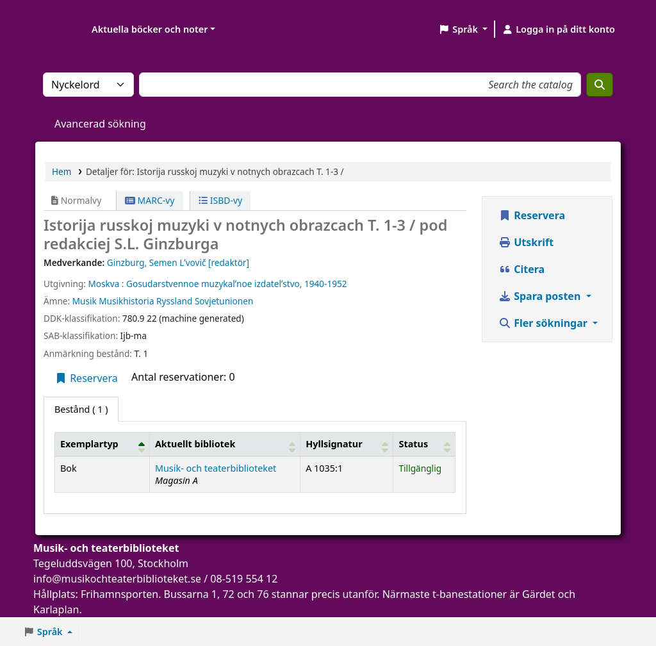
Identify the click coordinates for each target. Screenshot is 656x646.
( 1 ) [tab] (81, 409)
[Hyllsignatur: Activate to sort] (346, 444)
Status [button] (413, 444)
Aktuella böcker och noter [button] (150, 29)
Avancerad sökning (100, 124)
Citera (521, 269)
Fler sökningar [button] (544, 323)
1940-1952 (325, 283)
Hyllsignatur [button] (334, 444)
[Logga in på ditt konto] (558, 29)
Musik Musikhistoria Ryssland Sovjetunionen (163, 301)
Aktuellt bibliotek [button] (195, 444)
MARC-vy (150, 200)
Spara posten (540, 296)
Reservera (86, 378)
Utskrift (526, 242)
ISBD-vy (220, 200)
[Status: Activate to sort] (424, 444)
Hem (61, 171)
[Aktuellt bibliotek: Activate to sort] (224, 444)
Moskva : (106, 283)
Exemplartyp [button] (89, 444)
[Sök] (599, 84)
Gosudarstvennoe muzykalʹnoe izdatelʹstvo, (214, 283)
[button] (463, 29)
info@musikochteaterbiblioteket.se (117, 579)
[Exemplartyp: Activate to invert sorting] (102, 444)
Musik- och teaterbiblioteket (215, 468)
